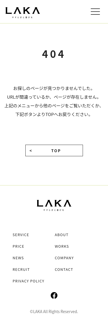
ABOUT (62, 234)
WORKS (62, 246)
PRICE (18, 246)
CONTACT (64, 269)
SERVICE (21, 234)
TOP (56, 150)
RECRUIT (21, 269)
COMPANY (64, 257)
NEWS (18, 257)
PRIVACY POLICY (29, 281)
